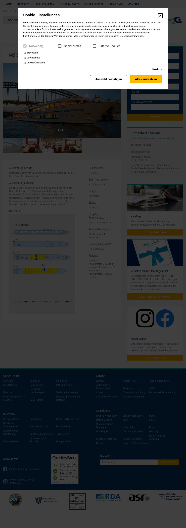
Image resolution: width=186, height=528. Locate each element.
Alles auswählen (146, 78)
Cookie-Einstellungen (41, 15)
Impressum (31, 52)
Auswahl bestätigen (106, 78)
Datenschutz (32, 57)
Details (156, 69)
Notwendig (33, 46)
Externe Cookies (106, 46)
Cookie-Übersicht (34, 62)
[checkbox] (25, 46)
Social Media (69, 46)
